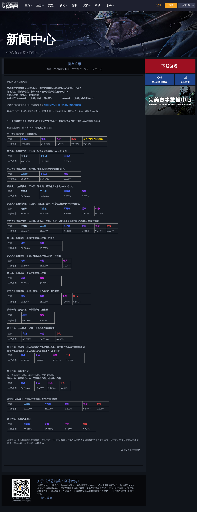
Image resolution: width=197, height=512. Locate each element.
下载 (171, 5)
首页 (23, 52)
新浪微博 (46, 497)
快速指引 (187, 5)
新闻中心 (34, 52)
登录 (159, 5)
